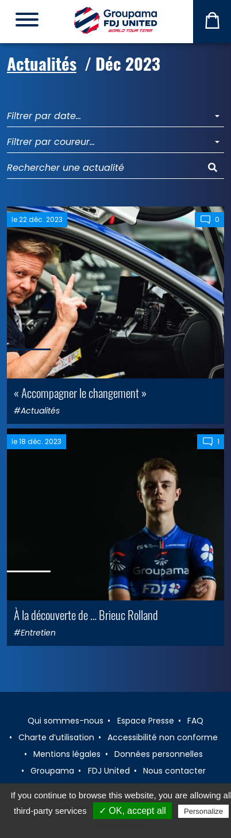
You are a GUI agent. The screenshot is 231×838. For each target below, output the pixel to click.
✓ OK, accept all (132, 811)
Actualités (41, 63)
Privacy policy (121, 826)
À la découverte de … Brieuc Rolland (86, 614)
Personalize (203, 811)
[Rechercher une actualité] (104, 168)
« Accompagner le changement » (80, 392)
